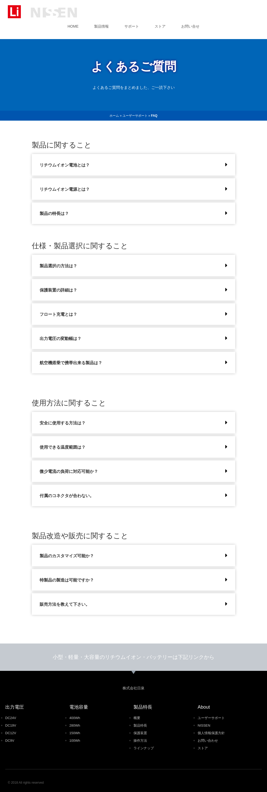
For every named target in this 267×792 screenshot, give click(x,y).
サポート (131, 26)
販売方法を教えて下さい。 (65, 604)
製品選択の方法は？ (58, 266)
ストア (160, 26)
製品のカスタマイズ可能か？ (67, 556)
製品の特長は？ (54, 213)
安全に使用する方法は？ (63, 423)
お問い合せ (190, 26)
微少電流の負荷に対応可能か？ (69, 471)
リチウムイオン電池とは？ (65, 165)
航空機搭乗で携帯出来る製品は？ (71, 363)
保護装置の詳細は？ (58, 290)
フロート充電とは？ (58, 314)
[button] (133, 165)
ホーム (114, 115)
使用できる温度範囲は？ (63, 447)
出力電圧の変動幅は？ (60, 338)
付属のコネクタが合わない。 (67, 495)
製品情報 (101, 26)
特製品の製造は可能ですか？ (67, 580)
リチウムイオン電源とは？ (65, 189)
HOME (73, 26)
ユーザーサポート (135, 115)
